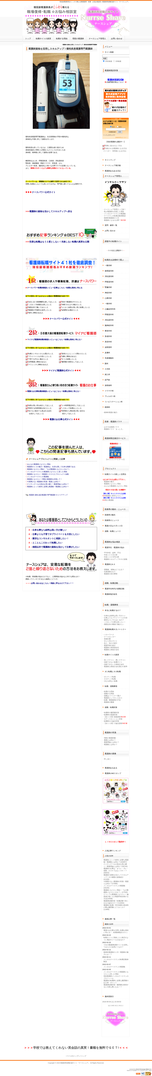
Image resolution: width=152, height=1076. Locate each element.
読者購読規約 (112, 132)
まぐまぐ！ (125, 137)
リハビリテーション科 (114, 402)
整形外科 (108, 331)
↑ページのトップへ (73, 1056)
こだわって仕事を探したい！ (115, 622)
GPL (147, 1070)
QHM (150, 1070)
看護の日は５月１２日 (114, 526)
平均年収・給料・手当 (112, 553)
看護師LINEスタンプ (113, 773)
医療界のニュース (112, 520)
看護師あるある (111, 768)
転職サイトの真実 (43, 39)
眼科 (106, 363)
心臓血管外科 (110, 309)
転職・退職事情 (111, 686)
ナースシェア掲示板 (113, 165)
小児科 (107, 369)
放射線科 (108, 385)
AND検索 (107, 61)
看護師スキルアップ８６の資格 (115, 559)
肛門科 (107, 380)
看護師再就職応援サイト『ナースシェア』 (75, 1063)
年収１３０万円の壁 (111, 557)
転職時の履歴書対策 (111, 713)
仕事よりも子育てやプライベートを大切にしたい (55, 534)
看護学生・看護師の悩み (114, 547)
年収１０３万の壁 (110, 555)
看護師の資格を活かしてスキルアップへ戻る (50, 211)
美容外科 (108, 342)
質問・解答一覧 (111, 225)
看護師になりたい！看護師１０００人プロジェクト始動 (48, 474)
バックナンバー (110, 135)
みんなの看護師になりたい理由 (38, 464)
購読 (112, 127)
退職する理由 (109, 694)
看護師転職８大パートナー (115, 629)
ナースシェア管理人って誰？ (115, 209)
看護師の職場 (109, 702)
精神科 (107, 407)
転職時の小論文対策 (111, 721)
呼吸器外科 (109, 314)
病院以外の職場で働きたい (114, 624)
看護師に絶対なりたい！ (114, 496)
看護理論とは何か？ (111, 742)
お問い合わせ (116, 39)
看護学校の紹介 (110, 645)
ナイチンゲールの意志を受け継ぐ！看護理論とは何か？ (48, 484)
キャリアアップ (62, 495)
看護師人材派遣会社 (111, 647)
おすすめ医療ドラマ (111, 427)
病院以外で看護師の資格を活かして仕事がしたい (55, 547)
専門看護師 (51, 495)
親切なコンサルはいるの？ (114, 620)
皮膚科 (107, 353)
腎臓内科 (108, 287)
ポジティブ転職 (110, 677)
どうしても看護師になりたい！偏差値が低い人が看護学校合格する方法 (116, 896)
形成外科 (108, 336)
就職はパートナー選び (112, 696)
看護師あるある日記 (113, 171)
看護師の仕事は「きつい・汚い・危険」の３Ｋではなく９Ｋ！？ (116, 871)
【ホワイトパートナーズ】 (115, 459)
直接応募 (107, 639)
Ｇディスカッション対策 (113, 719)
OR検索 (117, 61)
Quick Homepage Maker (142, 1069)
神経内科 (108, 293)
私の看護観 (109, 500)
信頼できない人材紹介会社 (114, 664)
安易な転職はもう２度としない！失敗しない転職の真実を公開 (59, 242)
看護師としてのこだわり (113, 698)
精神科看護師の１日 (111, 218)
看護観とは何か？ (110, 744)
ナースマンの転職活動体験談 (115, 216)
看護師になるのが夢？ (112, 220)
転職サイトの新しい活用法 (115, 474)
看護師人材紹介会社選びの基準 (115, 666)
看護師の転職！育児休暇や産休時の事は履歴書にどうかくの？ (116, 907)
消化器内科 (109, 276)
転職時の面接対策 (110, 715)
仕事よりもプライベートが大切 (115, 618)
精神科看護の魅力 (110, 412)
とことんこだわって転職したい (47, 543)
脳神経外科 (109, 325)
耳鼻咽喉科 (109, 358)
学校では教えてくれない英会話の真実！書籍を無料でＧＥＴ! (76, 1047)
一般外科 (108, 304)
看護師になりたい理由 (112, 484)
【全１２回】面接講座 (112, 717)
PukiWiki (134, 1070)
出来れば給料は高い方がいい (115, 616)
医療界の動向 (110, 515)
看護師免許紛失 (111, 594)
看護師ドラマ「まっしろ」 (114, 429)
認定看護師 (42, 495)
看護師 (31, 495)
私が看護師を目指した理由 (114, 211)
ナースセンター (110, 637)
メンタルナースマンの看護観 (38, 477)
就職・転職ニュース (113, 531)
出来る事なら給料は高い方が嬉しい (49, 530)
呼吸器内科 (109, 282)
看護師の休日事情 (110, 574)
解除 (119, 127)
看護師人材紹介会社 (111, 650)
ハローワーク (109, 635)
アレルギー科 (110, 396)
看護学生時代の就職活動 (114, 589)
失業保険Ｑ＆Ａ (110, 572)
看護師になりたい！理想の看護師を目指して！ (44, 479)
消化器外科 (109, 320)
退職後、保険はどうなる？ (114, 569)
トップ (28, 39)
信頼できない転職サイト (113, 662)
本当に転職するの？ (113, 610)
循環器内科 (109, 271)
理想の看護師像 (110, 738)
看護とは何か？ (110, 740)
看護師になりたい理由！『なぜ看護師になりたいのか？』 (48, 469)
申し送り (107, 759)
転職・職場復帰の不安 (112, 700)
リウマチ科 (109, 391)
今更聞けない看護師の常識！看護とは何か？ (43, 482)
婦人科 (107, 374)
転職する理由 (61, 39)
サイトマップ (110, 160)
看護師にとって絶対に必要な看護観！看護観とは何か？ (48, 487)
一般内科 (108, 265)
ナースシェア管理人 (97, 39)
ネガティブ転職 (110, 679)
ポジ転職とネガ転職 (113, 671)
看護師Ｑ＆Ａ (110, 564)
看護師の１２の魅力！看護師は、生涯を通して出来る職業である (51, 467)
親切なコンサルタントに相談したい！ (50, 538)
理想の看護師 (78, 39)
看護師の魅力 (109, 482)
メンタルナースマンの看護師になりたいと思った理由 (47, 472)
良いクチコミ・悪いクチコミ (115, 660)
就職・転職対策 (111, 707)
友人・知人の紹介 (110, 643)
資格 (36, 495)
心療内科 (108, 298)
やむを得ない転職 (110, 681)
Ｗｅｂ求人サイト (110, 641)
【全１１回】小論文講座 (113, 723)
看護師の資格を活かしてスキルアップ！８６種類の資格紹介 (116, 877)
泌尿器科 (108, 347)
